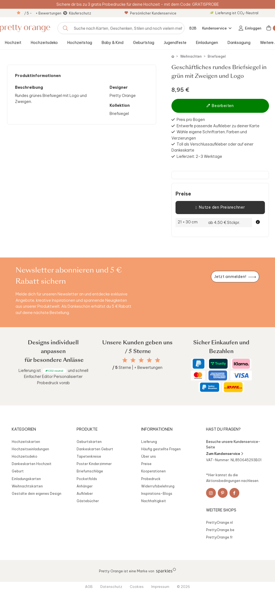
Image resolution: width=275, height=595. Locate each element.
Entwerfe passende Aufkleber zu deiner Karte (218, 125)
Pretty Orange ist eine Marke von (137, 570)
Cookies (137, 586)
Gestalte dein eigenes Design (36, 493)
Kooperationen (153, 471)
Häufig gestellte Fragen (161, 449)
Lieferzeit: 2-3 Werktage (199, 156)
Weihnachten (191, 56)
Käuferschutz (80, 13)
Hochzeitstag (79, 42)
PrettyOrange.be (220, 530)
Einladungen (207, 42)
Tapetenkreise (89, 456)
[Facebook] (234, 493)
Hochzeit (13, 42)
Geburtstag (143, 42)
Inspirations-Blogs (156, 493)
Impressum (160, 586)
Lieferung (149, 441)
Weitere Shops (221, 510)
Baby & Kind (112, 42)
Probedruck (151, 478)
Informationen (157, 429)
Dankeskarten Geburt (95, 449)
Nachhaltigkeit (153, 501)
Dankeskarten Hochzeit (32, 463)
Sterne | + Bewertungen (137, 367)
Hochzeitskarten (26, 441)
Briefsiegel (217, 56)
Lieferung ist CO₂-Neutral (234, 13)
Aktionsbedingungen (223, 480)
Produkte (87, 429)
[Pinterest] (223, 493)
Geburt (18, 471)
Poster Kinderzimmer (94, 463)
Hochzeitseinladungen (30, 449)
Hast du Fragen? (223, 429)
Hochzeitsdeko (44, 42)
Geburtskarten (89, 441)
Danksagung (239, 42)
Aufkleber (85, 493)
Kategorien (24, 429)
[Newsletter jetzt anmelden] (235, 277)
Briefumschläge (90, 471)
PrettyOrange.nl (219, 522)
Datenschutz (111, 586)
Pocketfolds (87, 478)
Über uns (148, 456)
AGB (89, 586)
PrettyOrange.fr (219, 537)
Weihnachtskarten (27, 486)
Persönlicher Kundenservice (150, 13)
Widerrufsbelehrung (157, 486)
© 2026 (183, 586)
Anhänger (85, 486)
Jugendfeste (175, 42)
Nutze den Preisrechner (220, 207)
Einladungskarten (26, 478)
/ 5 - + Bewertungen (42, 13)
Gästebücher (88, 501)
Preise (183, 194)
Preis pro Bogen (191, 119)
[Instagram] (211, 493)
